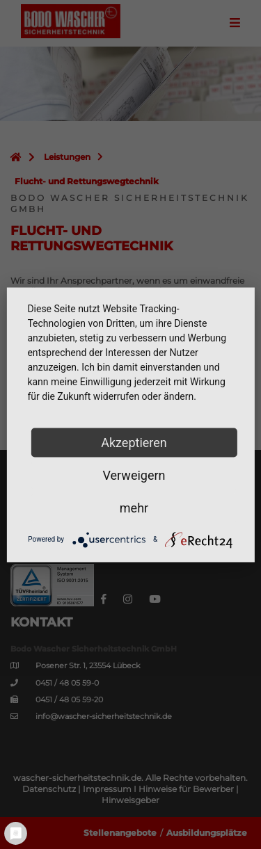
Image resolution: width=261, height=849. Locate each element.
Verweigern (133, 474)
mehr (134, 507)
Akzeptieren (134, 442)
